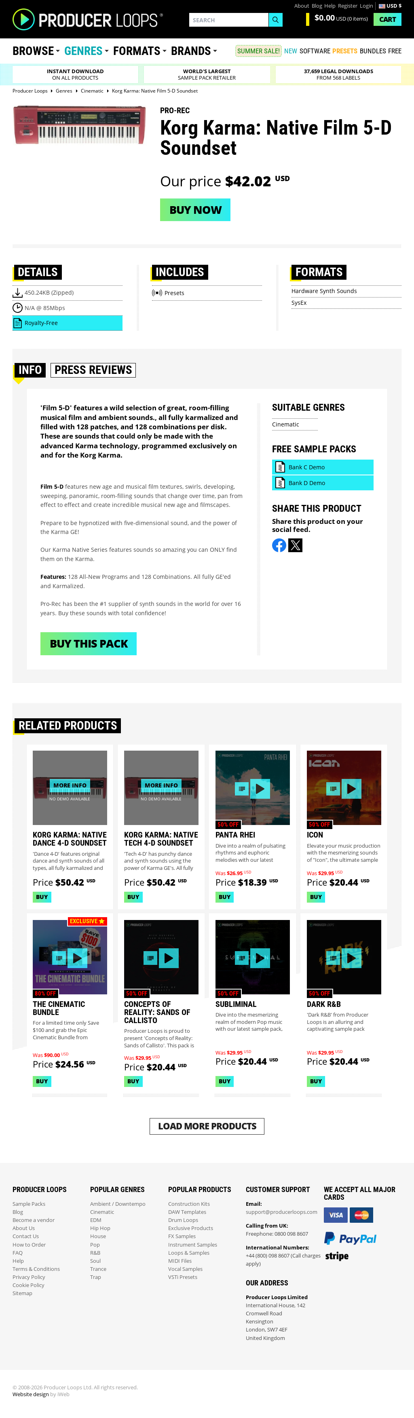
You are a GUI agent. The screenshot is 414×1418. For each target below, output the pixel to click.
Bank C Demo (307, 467)
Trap (95, 1277)
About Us (24, 1228)
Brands (191, 51)
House (98, 1236)
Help (330, 5)
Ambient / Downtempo (118, 1204)
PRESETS (344, 51)
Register (347, 5)
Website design (31, 1394)
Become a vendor (34, 1220)
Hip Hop (100, 1228)
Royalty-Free (41, 323)
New (290, 51)
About (301, 5)
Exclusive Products (190, 1228)
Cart (387, 19)
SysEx (298, 302)
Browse (33, 51)
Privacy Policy (29, 1277)
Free (394, 51)
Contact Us (26, 1236)
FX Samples (182, 1236)
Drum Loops (183, 1220)
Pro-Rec (175, 110)
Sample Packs (29, 1204)
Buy (42, 897)
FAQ (18, 1252)
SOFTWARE (315, 51)
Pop (95, 1244)
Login (366, 5)
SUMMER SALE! (258, 51)
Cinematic (285, 424)
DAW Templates (187, 1212)
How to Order (29, 1244)
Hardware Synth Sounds (324, 291)
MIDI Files (180, 1261)
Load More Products (207, 1126)
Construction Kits (189, 1204)
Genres (83, 51)
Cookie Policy (28, 1285)
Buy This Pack (89, 643)
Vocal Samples (185, 1269)
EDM (95, 1220)
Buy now (195, 209)
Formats (137, 51)
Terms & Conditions (36, 1269)
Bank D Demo (307, 483)
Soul (95, 1261)
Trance (98, 1269)
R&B (95, 1252)
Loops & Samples (188, 1252)
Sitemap (22, 1293)
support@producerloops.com (281, 1212)
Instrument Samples (192, 1244)
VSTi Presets (182, 1277)
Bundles (373, 51)
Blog (317, 5)
